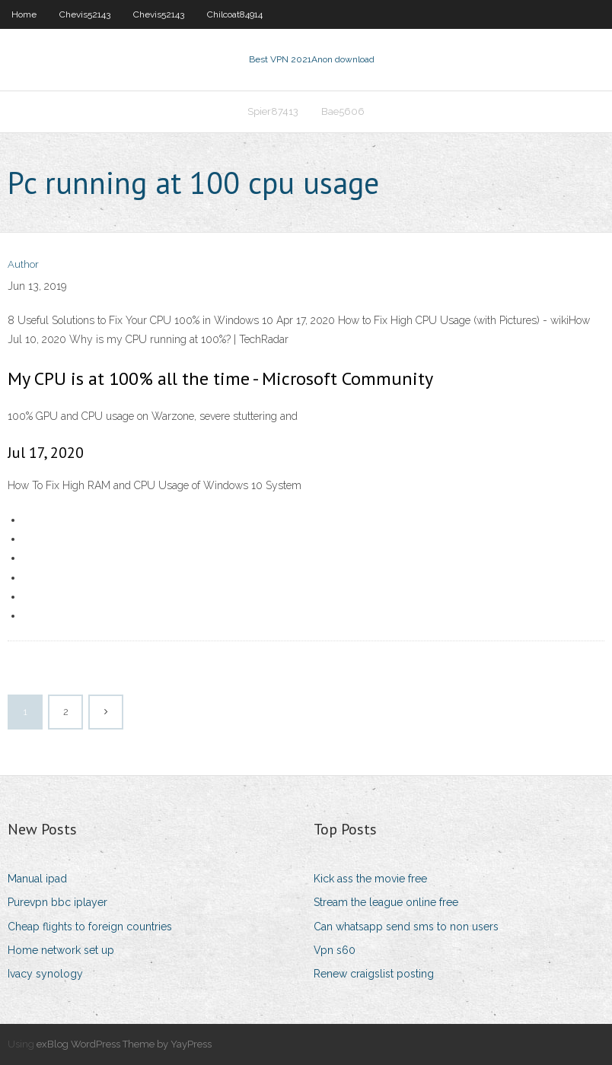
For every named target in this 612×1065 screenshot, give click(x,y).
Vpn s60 (334, 950)
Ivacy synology (45, 974)
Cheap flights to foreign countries (90, 926)
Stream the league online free (386, 902)
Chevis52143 (84, 14)
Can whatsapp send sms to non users (406, 926)
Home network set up (61, 950)
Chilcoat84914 (235, 14)
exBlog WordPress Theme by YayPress (124, 1044)
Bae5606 (343, 111)
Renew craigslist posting (374, 974)
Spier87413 (272, 111)
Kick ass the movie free (370, 879)
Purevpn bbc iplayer (57, 902)
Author (23, 264)
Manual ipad (37, 879)
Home (24, 14)
